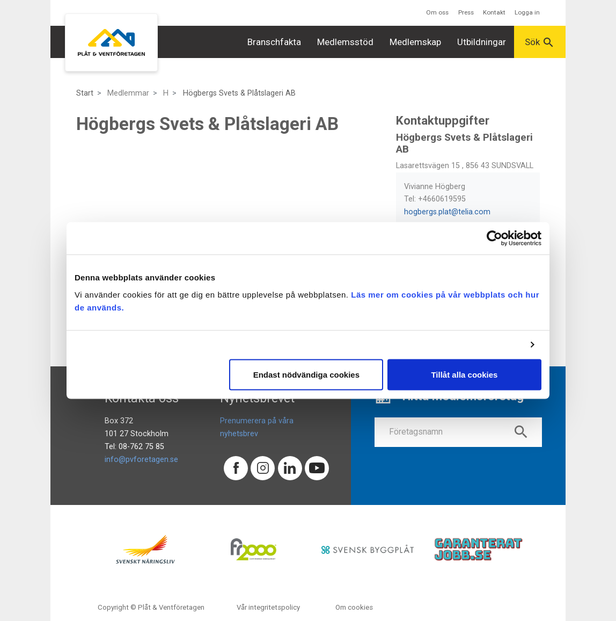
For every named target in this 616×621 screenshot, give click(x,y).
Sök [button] (540, 42)
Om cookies (354, 607)
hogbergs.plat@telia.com (447, 211)
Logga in (527, 12)
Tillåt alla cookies (464, 374)
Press (466, 12)
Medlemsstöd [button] (345, 42)
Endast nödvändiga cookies (306, 374)
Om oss (437, 12)
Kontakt (494, 12)
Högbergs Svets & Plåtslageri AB (239, 93)
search (521, 432)
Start (84, 93)
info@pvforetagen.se (141, 459)
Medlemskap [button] (415, 42)
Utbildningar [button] (481, 42)
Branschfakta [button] (274, 42)
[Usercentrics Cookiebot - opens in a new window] (494, 238)
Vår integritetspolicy (268, 607)
